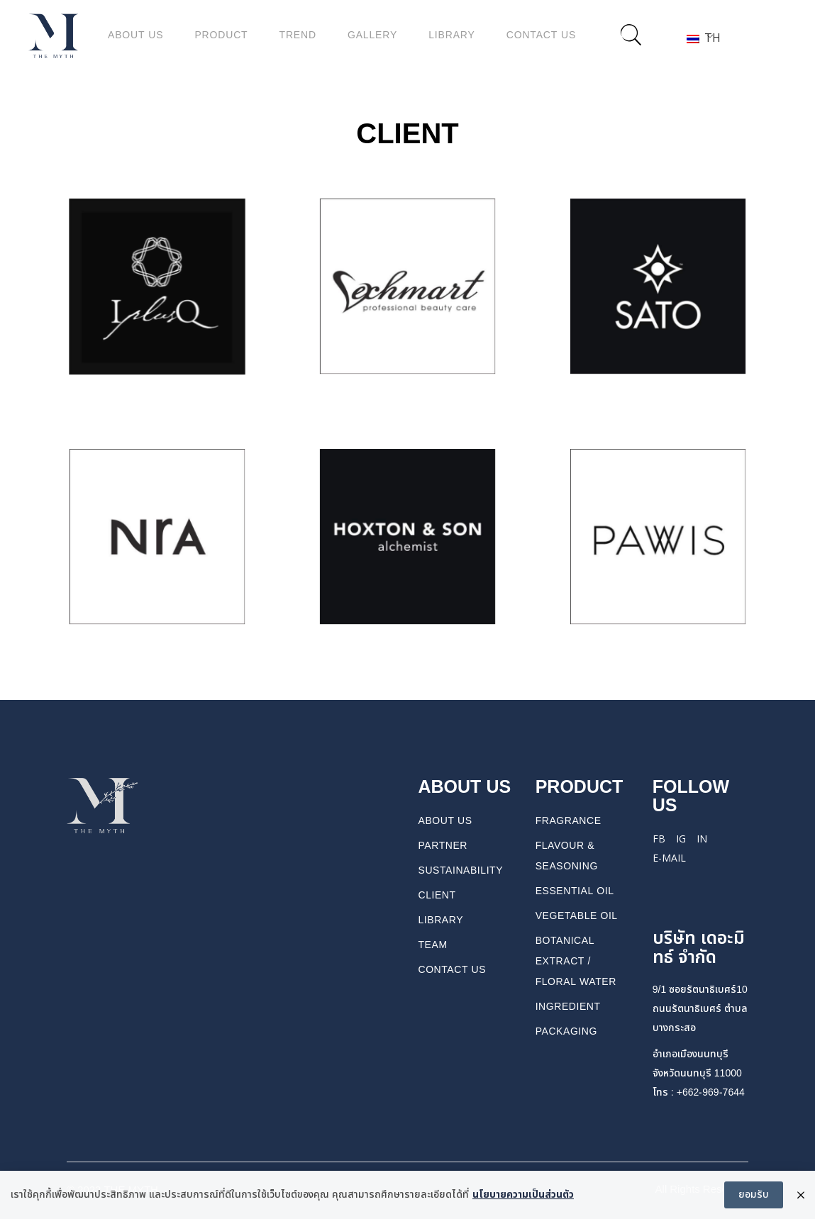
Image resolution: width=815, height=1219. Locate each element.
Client (437, 895)
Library (441, 920)
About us (445, 820)
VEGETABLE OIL (577, 915)
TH (700, 37)
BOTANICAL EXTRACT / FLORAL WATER (576, 961)
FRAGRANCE (568, 820)
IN (702, 838)
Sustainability (461, 870)
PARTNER (443, 845)
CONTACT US (452, 969)
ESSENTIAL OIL (575, 891)
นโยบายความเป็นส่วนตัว (523, 1197)
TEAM (433, 944)
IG (681, 838)
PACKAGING (566, 1031)
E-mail (669, 858)
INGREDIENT (568, 1006)
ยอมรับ (753, 1196)
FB (659, 838)
